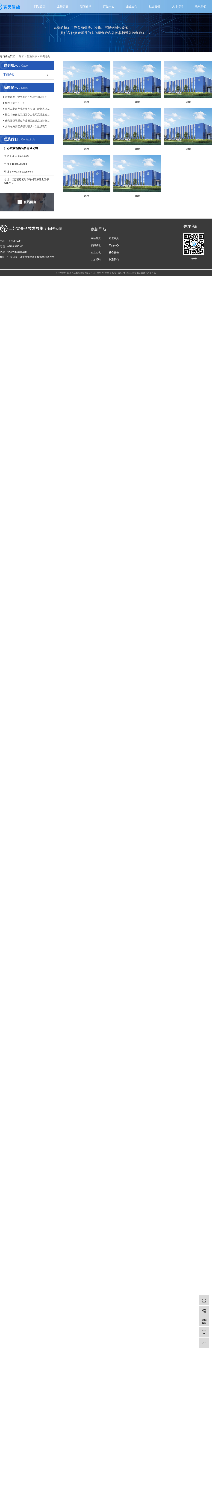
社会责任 (154, 6)
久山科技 (151, 324)
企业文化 (131, 6)
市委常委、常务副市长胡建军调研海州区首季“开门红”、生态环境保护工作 (28, 97)
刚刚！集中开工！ (15, 102)
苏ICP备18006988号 (127, 324)
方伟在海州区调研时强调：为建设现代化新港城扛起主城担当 (28, 126)
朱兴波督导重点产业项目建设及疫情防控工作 (28, 120)
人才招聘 (177, 6)
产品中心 (108, 6)
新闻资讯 (85, 6)
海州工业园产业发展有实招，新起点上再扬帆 (28, 108)
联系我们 (200, 6)
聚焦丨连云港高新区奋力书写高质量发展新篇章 (28, 114)
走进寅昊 (62, 6)
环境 (88, 105)
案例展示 (32, 56)
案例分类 (45, 56)
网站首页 (39, 6)
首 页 (21, 56)
